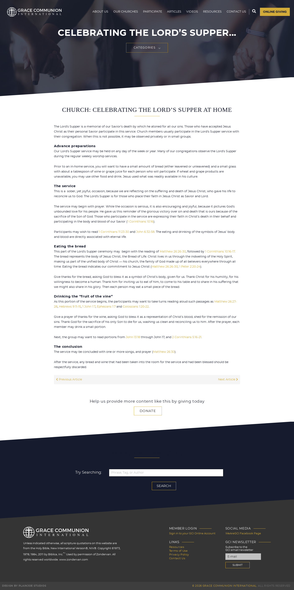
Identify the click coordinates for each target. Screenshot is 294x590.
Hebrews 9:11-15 (70, 306)
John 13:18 (133, 337)
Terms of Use (178, 551)
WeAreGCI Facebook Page (243, 533)
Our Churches (125, 11)
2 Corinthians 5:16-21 (186, 337)
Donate (148, 411)
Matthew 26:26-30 (173, 251)
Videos (192, 11)
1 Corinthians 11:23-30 (114, 232)
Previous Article (69, 379)
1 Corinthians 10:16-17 (220, 251)
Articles (174, 11)
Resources (212, 11)
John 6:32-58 (145, 232)
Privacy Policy (179, 554)
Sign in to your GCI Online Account (192, 533)
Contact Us (236, 11)
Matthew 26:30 (164, 351)
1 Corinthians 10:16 (140, 221)
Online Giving (275, 11)
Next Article (228, 379)
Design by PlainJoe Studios (24, 586)
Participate (152, 11)
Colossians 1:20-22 (136, 306)
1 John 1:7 (88, 306)
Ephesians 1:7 (106, 306)
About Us (100, 11)
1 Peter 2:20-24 (189, 266)
